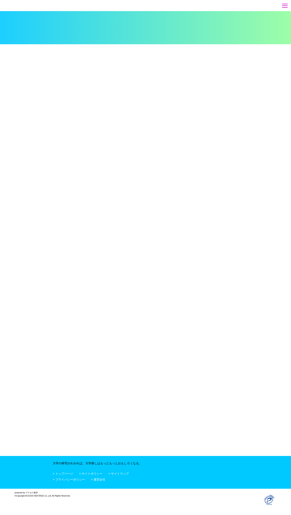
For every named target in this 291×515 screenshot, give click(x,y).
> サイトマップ (119, 473)
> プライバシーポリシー (69, 479)
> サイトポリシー (90, 473)
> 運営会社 (98, 479)
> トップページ (63, 473)
